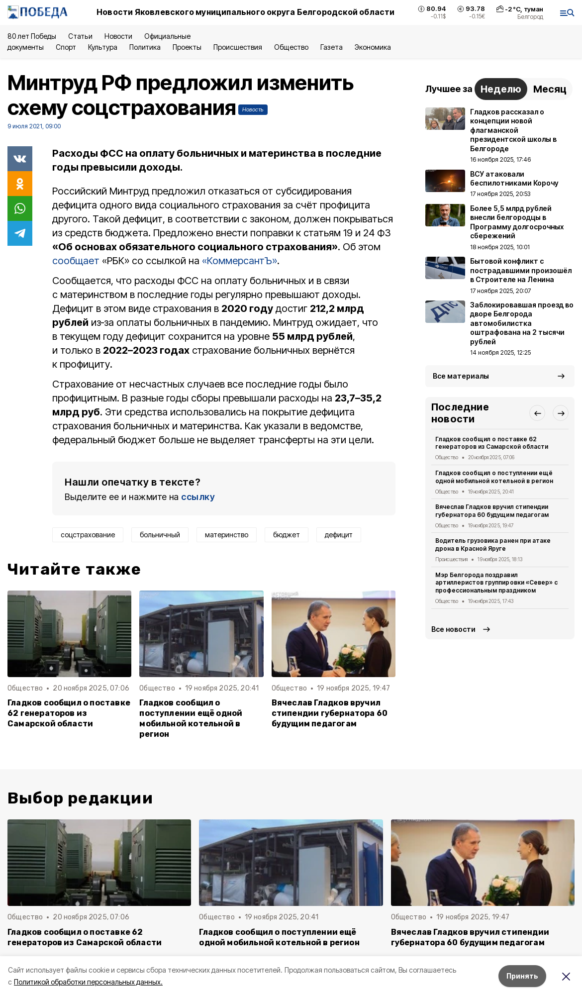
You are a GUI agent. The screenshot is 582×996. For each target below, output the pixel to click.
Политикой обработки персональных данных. (88, 982)
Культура (102, 47)
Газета (331, 47)
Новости (118, 36)
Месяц (550, 89)
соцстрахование (88, 534)
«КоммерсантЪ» (239, 261)
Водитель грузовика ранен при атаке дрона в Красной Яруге (493, 544)
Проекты (187, 47)
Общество (291, 47)
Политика (145, 47)
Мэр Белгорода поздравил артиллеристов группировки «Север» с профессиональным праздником (496, 583)
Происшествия (237, 47)
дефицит (339, 534)
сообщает (75, 261)
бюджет (286, 534)
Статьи (80, 36)
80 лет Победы (31, 36)
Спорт (66, 47)
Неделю (501, 89)
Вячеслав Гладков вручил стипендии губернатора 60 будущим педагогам (330, 713)
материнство (226, 534)
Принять (522, 976)
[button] (537, 413)
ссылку (198, 497)
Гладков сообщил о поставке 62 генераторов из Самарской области (68, 713)
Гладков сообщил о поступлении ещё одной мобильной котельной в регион (190, 718)
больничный (160, 534)
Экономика (373, 47)
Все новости (453, 629)
